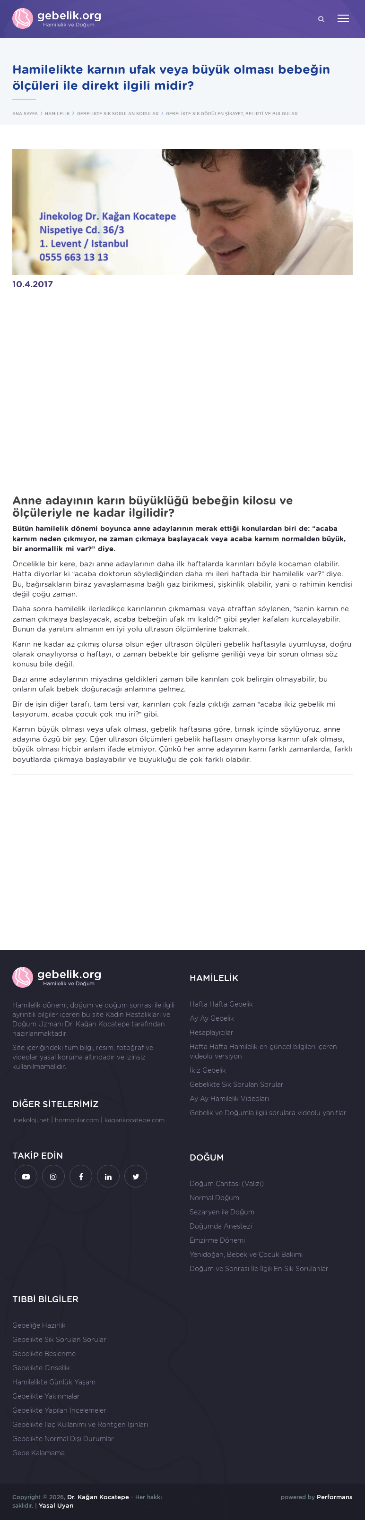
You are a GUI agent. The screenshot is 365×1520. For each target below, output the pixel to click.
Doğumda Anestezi (221, 1226)
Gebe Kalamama (38, 1453)
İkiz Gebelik (208, 1070)
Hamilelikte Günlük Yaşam (54, 1382)
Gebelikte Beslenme (44, 1354)
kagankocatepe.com (134, 1120)
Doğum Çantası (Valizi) (227, 1183)
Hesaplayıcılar (212, 1032)
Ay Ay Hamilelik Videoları (229, 1098)
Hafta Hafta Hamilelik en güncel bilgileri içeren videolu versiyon (263, 1051)
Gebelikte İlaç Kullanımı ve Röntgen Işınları (80, 1424)
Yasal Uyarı (56, 1505)
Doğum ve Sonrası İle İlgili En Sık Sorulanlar (259, 1268)
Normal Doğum (214, 1198)
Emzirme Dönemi (217, 1240)
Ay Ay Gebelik (212, 1018)
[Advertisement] (182, 850)
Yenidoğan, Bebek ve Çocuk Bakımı (246, 1254)
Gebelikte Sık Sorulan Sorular (237, 1084)
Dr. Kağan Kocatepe (97, 1024)
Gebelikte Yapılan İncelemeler (59, 1410)
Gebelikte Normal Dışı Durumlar (63, 1439)
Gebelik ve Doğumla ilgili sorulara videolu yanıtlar (268, 1113)
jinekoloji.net (30, 1120)
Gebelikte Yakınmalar (46, 1396)
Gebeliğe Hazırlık (39, 1325)
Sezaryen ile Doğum (222, 1212)
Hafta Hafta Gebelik (221, 1004)
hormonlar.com (77, 1120)
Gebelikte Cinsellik (41, 1368)
